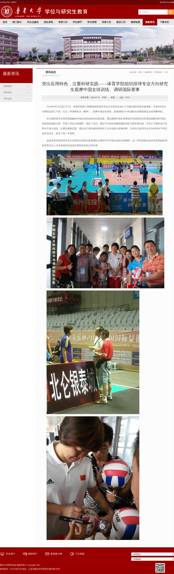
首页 (5, 22)
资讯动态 (8, 92)
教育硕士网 (56, 554)
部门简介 (17, 22)
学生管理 (92, 22)
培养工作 (63, 22)
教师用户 (32, 554)
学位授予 (77, 22)
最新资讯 (150, 22)
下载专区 (164, 22)
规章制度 (135, 22)
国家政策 (8, 86)
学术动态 (8, 99)
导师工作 (106, 22)
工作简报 (79, 554)
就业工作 (121, 22)
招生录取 (48, 22)
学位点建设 (33, 22)
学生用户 (10, 554)
